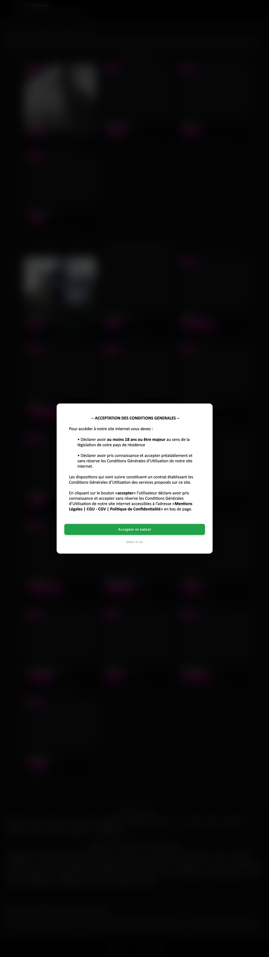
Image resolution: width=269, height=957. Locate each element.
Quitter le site (134, 541)
